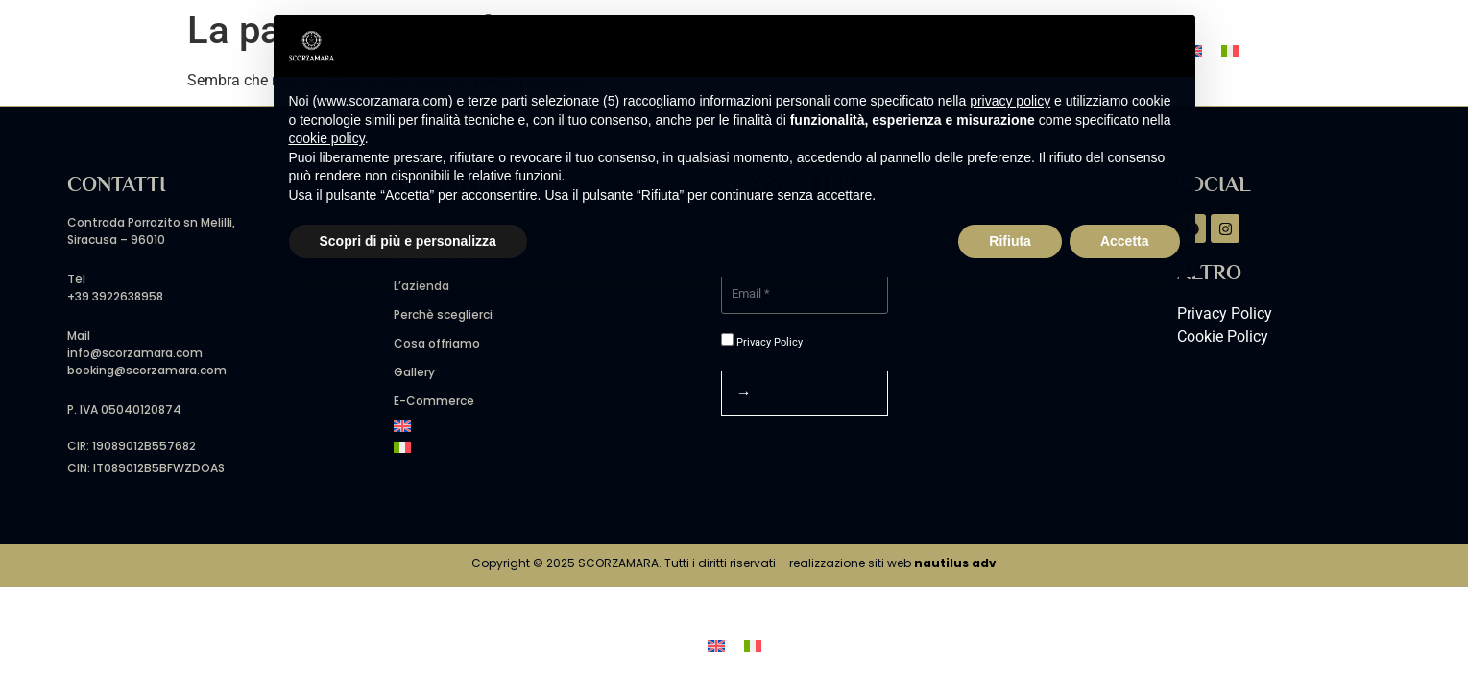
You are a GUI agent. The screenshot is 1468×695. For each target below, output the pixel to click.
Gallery (414, 372)
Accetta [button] (1124, 241)
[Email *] (804, 294)
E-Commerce (434, 401)
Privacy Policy (762, 340)
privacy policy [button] (1010, 100)
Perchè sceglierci (443, 314)
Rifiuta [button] (1010, 241)
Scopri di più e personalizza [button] (408, 241)
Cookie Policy (1222, 336)
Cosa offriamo (437, 343)
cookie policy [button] (327, 138)
